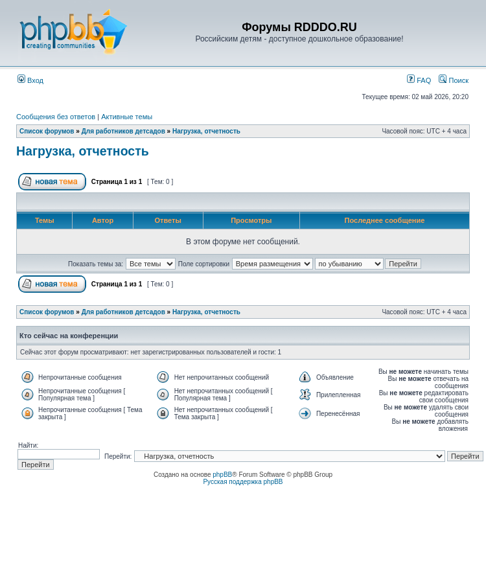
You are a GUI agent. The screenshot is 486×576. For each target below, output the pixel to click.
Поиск (454, 80)
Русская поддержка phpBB (243, 481)
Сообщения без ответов (55, 117)
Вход (30, 80)
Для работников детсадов (123, 131)
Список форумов (47, 131)
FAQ (419, 80)
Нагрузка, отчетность (206, 131)
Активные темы (126, 117)
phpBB (222, 474)
